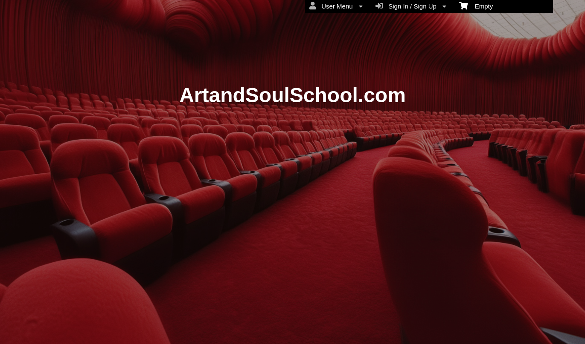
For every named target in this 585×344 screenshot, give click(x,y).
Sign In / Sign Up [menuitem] (410, 6)
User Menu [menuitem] (336, 6)
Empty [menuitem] (476, 5)
